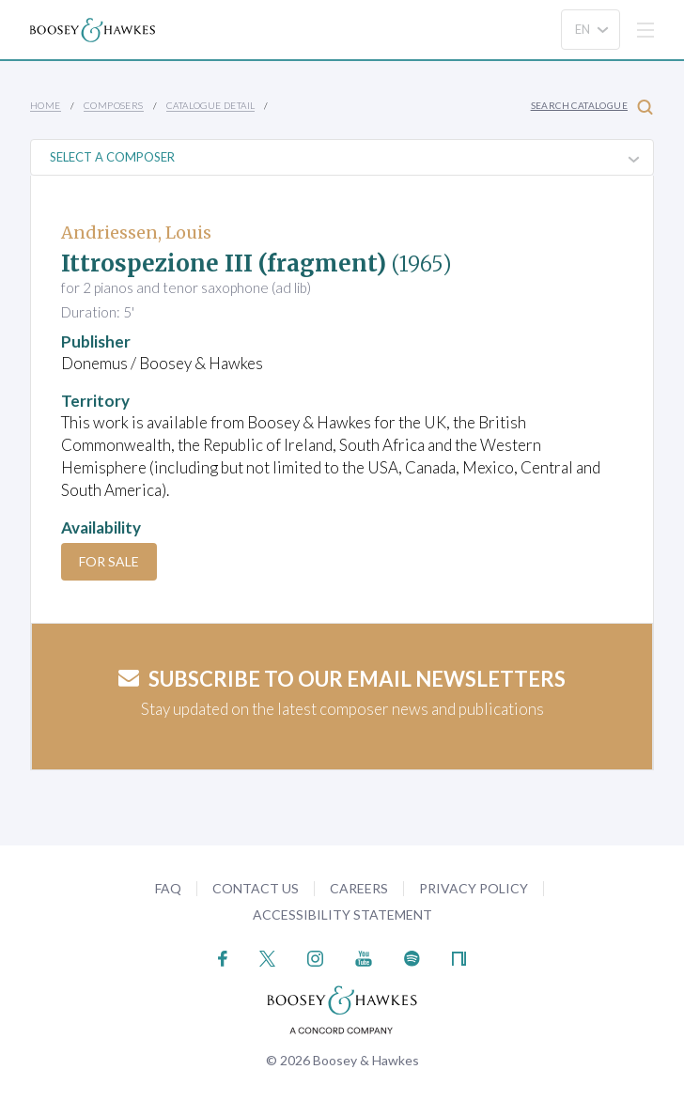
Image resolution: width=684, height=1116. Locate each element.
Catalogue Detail (210, 105)
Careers (359, 888)
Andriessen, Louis (136, 232)
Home (45, 105)
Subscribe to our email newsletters (342, 678)
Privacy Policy (473, 888)
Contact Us (255, 888)
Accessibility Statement (342, 914)
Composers (114, 105)
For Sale (109, 561)
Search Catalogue (592, 107)
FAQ (168, 888)
